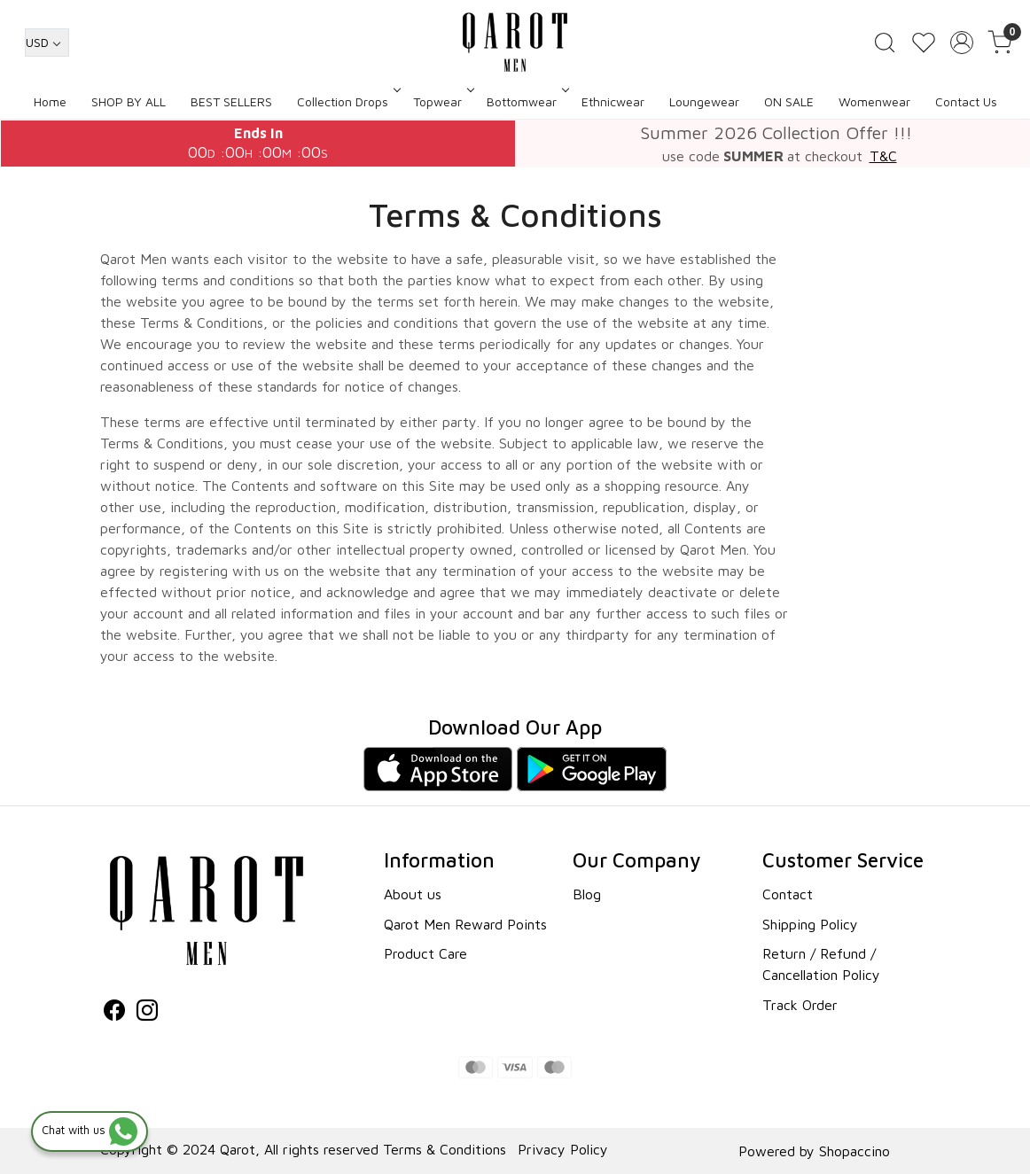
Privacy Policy (563, 1149)
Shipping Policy (810, 924)
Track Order (800, 1005)
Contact (787, 894)
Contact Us (966, 101)
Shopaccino (854, 1151)
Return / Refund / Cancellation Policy (821, 964)
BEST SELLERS (231, 101)
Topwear (442, 101)
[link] (884, 42)
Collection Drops (347, 101)
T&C (883, 156)
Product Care (425, 953)
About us (412, 894)
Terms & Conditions (444, 1149)
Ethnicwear (612, 101)
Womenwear (874, 101)
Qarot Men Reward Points (465, 924)
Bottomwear (526, 101)
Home (50, 101)
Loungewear (704, 101)
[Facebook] (114, 1012)
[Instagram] (147, 1012)
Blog (587, 894)
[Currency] (47, 42)
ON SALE (789, 101)
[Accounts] (961, 42)
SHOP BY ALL (128, 101)
